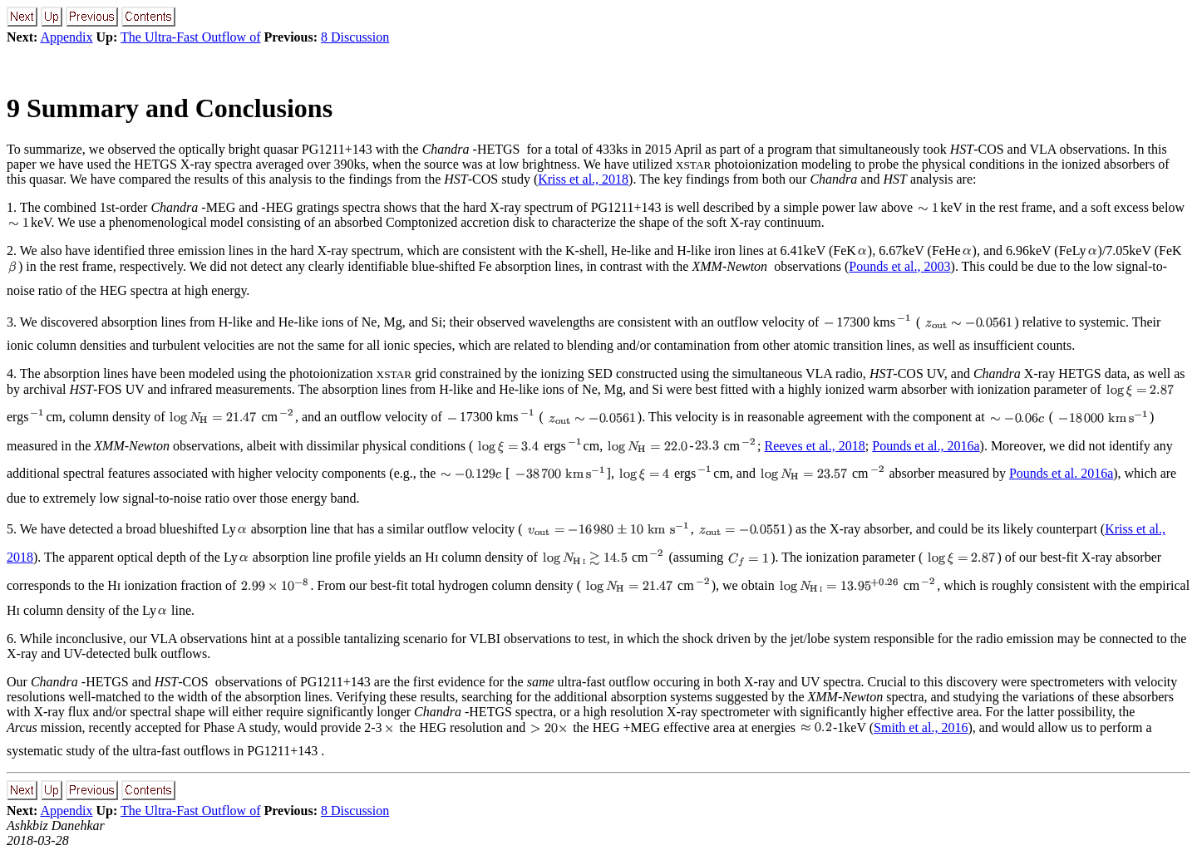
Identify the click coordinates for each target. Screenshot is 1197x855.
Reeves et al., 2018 (814, 446)
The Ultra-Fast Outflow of (190, 37)
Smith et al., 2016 (921, 727)
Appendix (66, 37)
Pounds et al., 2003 (899, 266)
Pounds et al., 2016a (925, 446)
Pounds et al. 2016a (1061, 473)
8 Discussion (355, 37)
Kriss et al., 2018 (583, 179)
